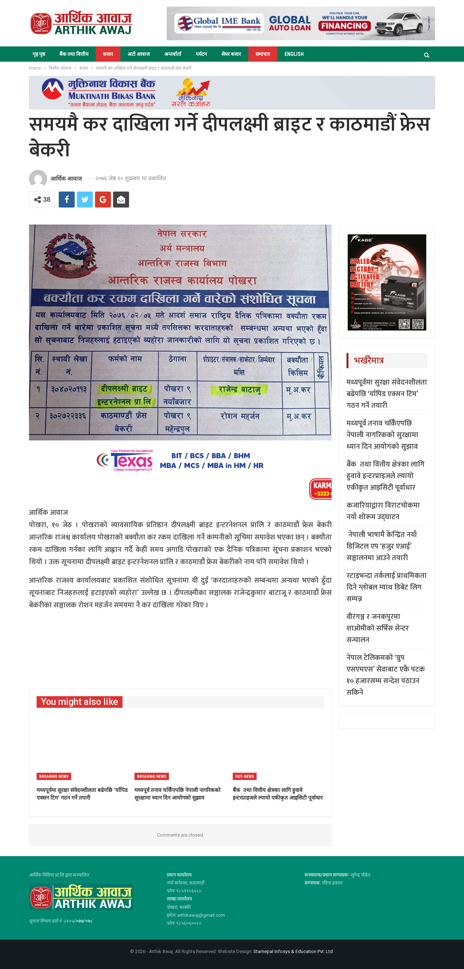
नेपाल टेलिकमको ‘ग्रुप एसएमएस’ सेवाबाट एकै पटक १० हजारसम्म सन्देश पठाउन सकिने (386, 675)
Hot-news (244, 776)
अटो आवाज (139, 54)
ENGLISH (294, 54)
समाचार (263, 54)
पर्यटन (201, 54)
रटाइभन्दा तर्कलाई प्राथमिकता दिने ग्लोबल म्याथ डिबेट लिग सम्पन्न (387, 587)
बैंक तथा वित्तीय (73, 54)
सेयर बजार (231, 54)
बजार (108, 54)
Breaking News (54, 776)
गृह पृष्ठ (39, 54)
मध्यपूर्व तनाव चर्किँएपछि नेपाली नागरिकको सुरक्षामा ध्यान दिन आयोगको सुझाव (382, 435)
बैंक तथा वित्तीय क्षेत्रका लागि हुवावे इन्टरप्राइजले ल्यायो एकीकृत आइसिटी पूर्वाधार (385, 476)
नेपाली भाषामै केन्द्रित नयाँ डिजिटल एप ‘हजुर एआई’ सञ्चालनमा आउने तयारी (382, 546)
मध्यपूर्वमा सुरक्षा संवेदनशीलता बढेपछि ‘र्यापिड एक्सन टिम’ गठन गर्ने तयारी (387, 394)
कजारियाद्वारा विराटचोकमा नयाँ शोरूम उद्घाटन (383, 511)
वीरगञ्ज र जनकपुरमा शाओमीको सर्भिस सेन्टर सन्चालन (378, 628)
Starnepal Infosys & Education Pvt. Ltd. (293, 951)
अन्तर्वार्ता (172, 54)
